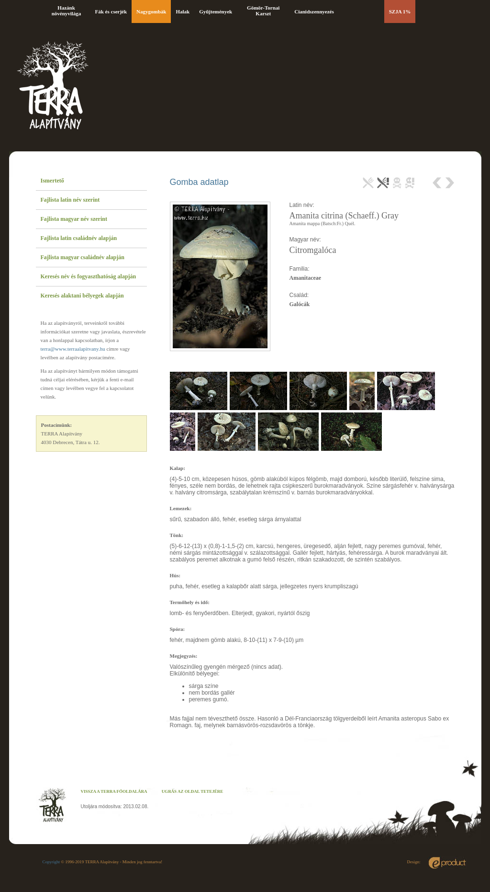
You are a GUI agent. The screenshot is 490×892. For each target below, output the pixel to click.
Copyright (51, 861)
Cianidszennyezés (314, 11)
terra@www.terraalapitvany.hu (73, 349)
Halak (182, 11)
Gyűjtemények (215, 11)
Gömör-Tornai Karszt (263, 10)
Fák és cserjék (111, 11)
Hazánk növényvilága (66, 10)
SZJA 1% (400, 11)
